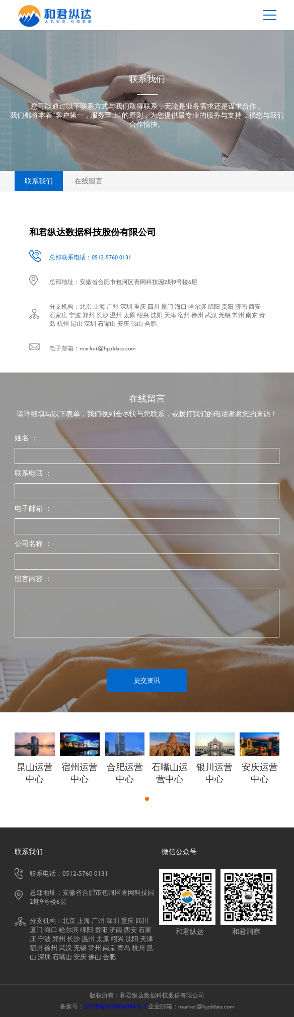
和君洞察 (246, 932)
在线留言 (89, 181)
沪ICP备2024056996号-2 (115, 1006)
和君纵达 (190, 932)
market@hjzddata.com (108, 348)
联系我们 (39, 181)
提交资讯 (147, 680)
